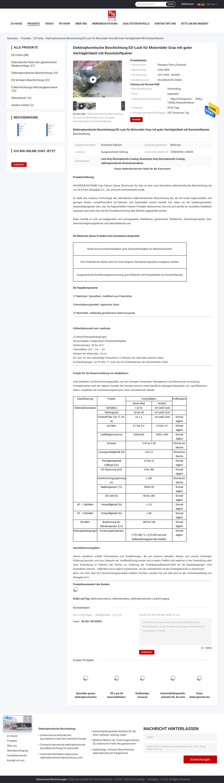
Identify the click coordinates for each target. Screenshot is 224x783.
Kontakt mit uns (165, 23)
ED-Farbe (38, 38)
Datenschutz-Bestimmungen (51, 779)
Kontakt (136, 119)
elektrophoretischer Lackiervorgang (150, 598)
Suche (171, 4)
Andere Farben (20, 105)
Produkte (33, 23)
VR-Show (64, 23)
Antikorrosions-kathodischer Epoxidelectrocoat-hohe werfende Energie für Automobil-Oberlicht (63, 737)
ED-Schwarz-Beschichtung (27, 80)
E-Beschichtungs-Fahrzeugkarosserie (34, 87)
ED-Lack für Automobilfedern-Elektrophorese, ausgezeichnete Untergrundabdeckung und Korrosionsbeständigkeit (116, 695)
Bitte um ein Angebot (194, 23)
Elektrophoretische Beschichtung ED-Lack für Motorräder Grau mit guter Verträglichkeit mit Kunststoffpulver (98, 118)
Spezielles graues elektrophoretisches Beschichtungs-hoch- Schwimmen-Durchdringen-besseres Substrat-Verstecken (86, 695)
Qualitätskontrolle (136, 23)
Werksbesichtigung (105, 23)
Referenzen (187, 4)
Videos (49, 23)
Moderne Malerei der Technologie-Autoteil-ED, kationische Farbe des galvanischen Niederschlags (116, 742)
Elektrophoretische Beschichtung (31, 73)
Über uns (81, 23)
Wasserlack (18, 98)
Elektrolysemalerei (100, 598)
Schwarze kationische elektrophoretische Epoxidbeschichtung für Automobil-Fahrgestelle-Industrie (63, 747)
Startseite (12, 38)
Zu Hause (16, 23)
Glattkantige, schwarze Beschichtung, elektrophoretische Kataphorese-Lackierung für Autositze (142, 695)
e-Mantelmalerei (120, 598)
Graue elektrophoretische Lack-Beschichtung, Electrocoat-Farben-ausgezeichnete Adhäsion (199, 695)
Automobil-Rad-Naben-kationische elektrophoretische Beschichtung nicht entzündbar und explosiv (61, 756)
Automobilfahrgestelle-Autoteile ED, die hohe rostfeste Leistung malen (173, 695)
